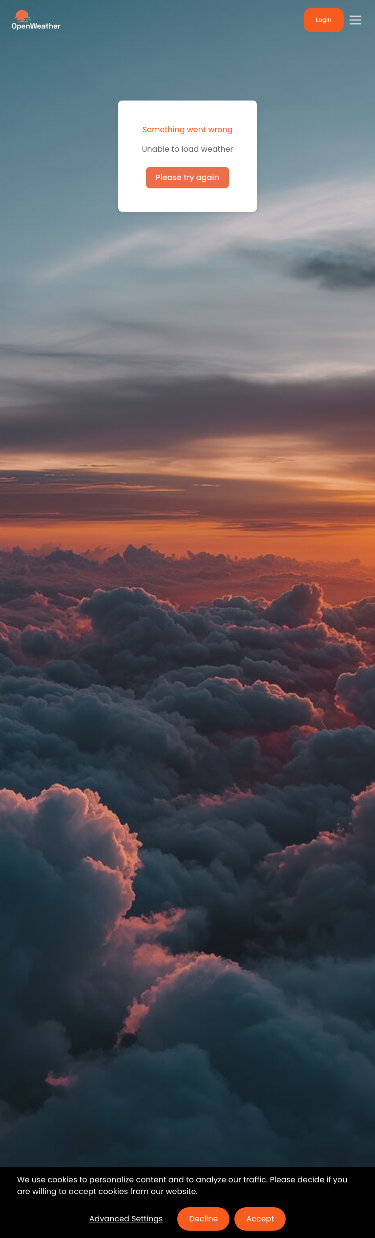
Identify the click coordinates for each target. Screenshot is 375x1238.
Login (324, 20)
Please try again (187, 177)
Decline (203, 1218)
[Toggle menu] (355, 20)
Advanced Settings (126, 1218)
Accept (260, 1218)
